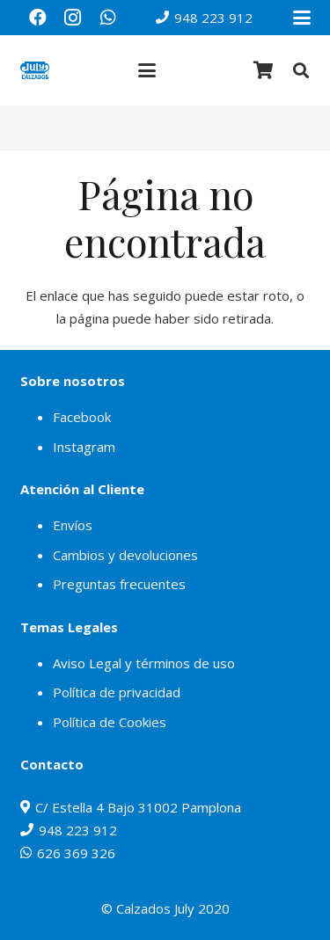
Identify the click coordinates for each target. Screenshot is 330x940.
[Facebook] (37, 17)
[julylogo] (35, 70)
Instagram (84, 446)
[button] (301, 17)
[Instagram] (73, 17)
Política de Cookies (109, 722)
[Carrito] (264, 70)
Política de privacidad (116, 692)
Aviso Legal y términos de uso (144, 663)
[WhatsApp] (108, 17)
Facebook (82, 417)
